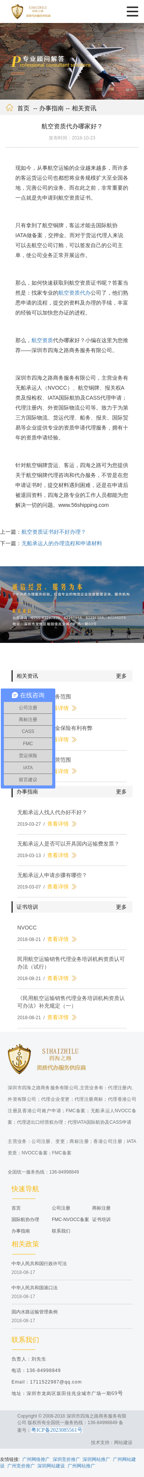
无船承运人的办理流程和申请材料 (62, 548)
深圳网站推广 (96, 1459)
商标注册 (101, 1212)
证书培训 (101, 1224)
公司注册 (61, 1212)
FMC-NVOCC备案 (70, 1224)
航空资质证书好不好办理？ (54, 536)
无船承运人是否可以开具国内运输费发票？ (68, 848)
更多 (121, 680)
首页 (23, 108)
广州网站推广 (81, 1466)
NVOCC (27, 932)
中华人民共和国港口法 (35, 1292)
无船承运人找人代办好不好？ (52, 816)
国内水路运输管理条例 (35, 1316)
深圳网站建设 (51, 1466)
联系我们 (61, 1235)
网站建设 (123, 1442)
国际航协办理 (25, 1224)
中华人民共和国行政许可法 (39, 1268)
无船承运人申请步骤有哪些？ (52, 880)
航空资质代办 (74, 293)
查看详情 (58, 713)
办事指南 (51, 108)
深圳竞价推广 (66, 1459)
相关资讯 (84, 108)
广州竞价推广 (21, 1466)
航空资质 (42, 340)
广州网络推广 (36, 1459)
